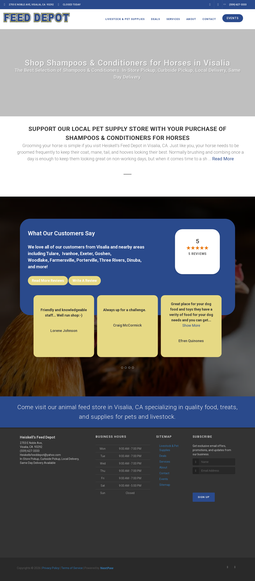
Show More (191, 325)
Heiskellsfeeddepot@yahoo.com (40, 454)
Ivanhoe (70, 253)
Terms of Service (72, 568)
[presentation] (214, 481)
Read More (223, 158)
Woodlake (38, 260)
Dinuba (133, 260)
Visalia (102, 246)
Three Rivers (112, 260)
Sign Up (204, 497)
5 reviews (197, 254)
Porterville (86, 260)
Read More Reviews (48, 280)
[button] (122, 368)
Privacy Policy (50, 568)
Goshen (102, 253)
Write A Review (85, 280)
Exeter (86, 253)
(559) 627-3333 (29, 450)
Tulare (52, 253)
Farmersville (62, 260)
